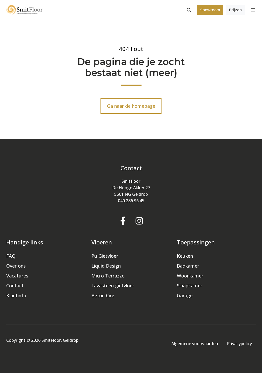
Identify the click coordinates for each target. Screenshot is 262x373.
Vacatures (17, 276)
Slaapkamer (189, 285)
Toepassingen (196, 242)
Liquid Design (106, 266)
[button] (188, 9)
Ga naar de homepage (131, 106)
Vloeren (101, 242)
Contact (15, 285)
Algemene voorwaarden (194, 343)
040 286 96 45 (131, 201)
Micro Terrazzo (108, 276)
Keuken (185, 256)
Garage (185, 295)
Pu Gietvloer (104, 256)
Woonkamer (190, 276)
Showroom (210, 9)
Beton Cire (102, 295)
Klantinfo (16, 295)
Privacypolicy (239, 343)
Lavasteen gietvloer (112, 285)
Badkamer (188, 266)
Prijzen (235, 9)
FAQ (11, 256)
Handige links (24, 242)
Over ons (16, 266)
